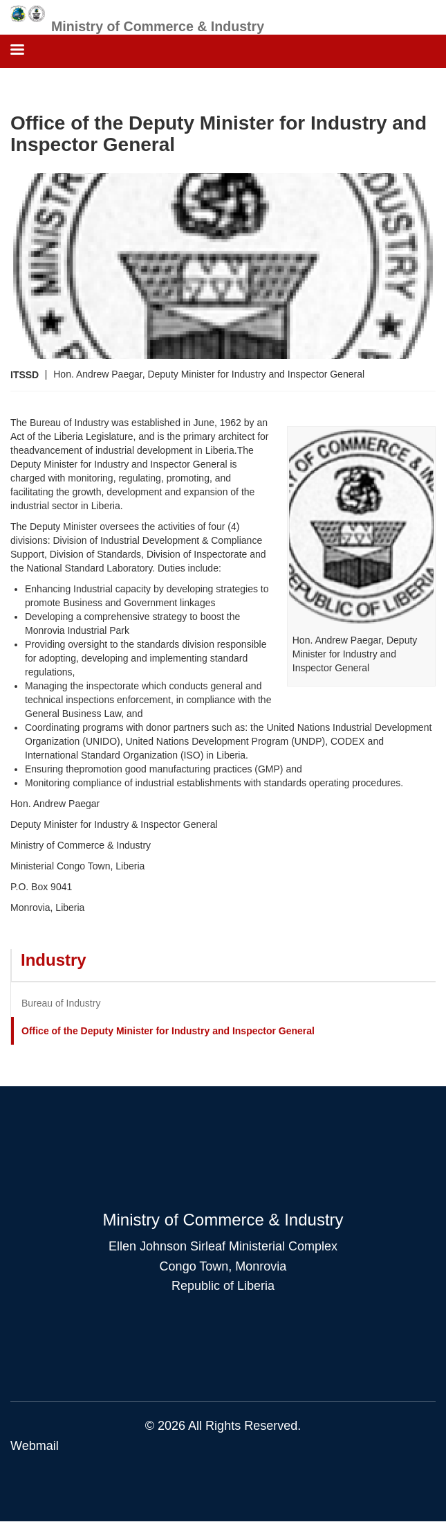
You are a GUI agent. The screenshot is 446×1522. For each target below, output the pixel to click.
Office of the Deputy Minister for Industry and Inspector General (168, 1030)
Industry (53, 959)
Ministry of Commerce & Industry (157, 26)
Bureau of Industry (60, 1003)
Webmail (34, 1446)
